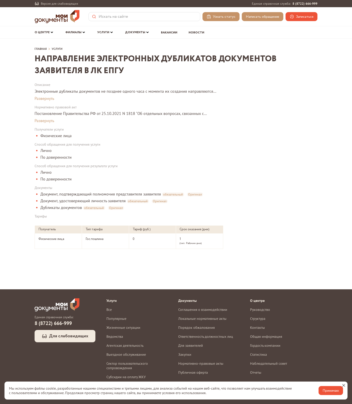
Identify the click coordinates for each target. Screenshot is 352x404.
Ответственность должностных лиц (205, 336)
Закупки (184, 354)
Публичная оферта (193, 372)
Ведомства (114, 336)
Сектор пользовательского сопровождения (127, 365)
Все (109, 309)
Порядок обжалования (196, 327)
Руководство (260, 309)
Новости (196, 33)
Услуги (57, 49)
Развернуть (44, 98)
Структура (257, 318)
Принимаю (331, 390)
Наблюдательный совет (268, 363)
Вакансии (169, 33)
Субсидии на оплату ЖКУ (126, 377)
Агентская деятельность (124, 345)
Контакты (257, 327)
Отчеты (255, 372)
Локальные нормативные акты (202, 318)
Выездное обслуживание (126, 354)
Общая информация (266, 336)
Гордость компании (265, 345)
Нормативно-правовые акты (200, 363)
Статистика (258, 354)
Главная (41, 49)
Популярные (116, 318)
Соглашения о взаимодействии (202, 309)
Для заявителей (190, 345)
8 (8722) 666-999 (305, 4)
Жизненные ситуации (123, 327)
